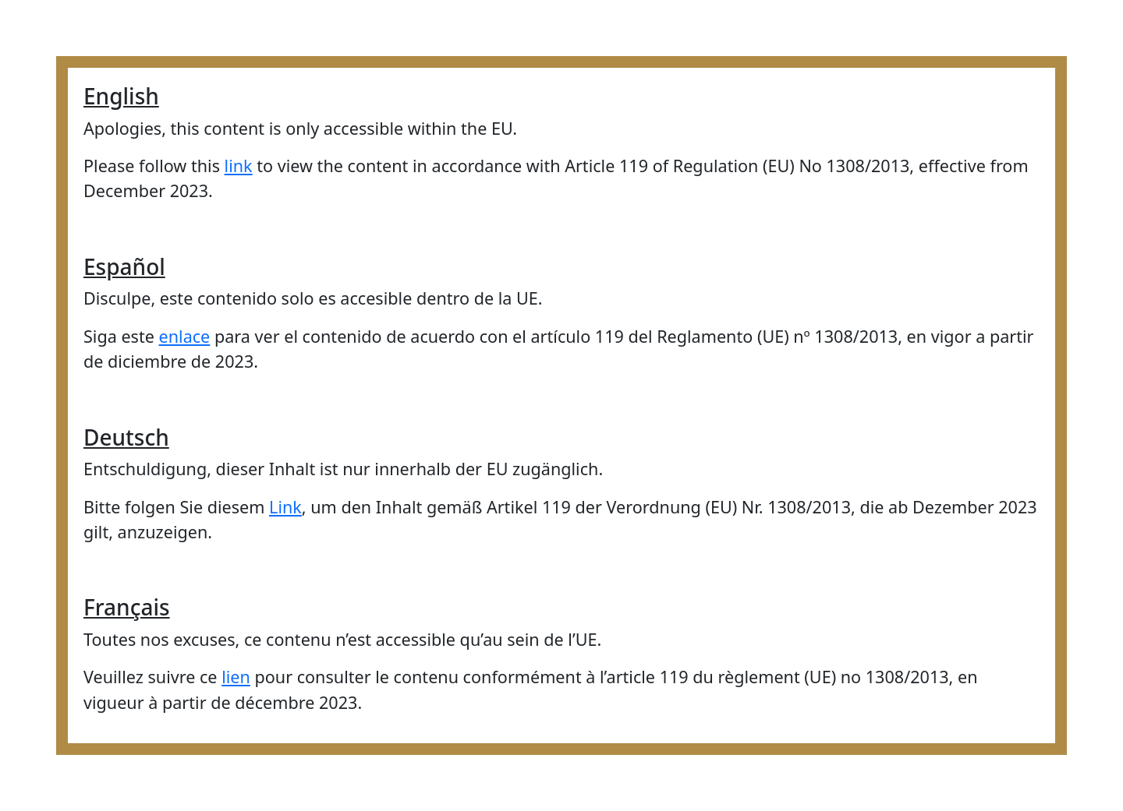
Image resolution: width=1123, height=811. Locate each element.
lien (235, 676)
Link (285, 506)
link (239, 165)
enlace (185, 336)
